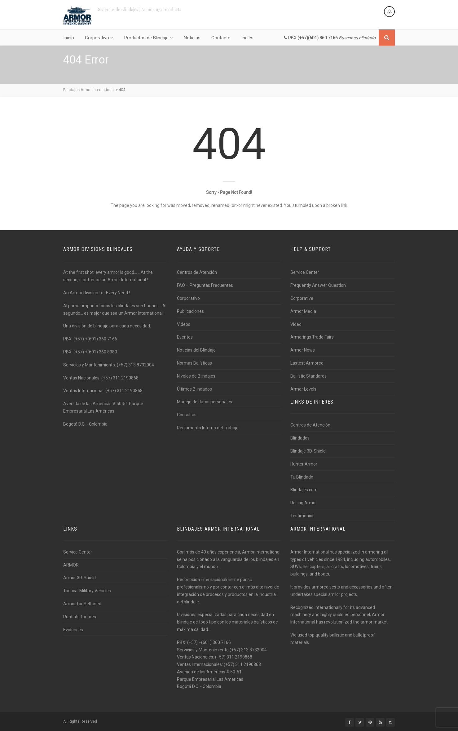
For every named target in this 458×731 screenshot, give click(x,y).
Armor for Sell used (82, 603)
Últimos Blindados (194, 389)
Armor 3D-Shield (79, 577)
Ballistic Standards (308, 376)
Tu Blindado (301, 477)
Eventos (185, 337)
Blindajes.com (304, 489)
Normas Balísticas (194, 363)
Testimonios (302, 515)
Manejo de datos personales (204, 401)
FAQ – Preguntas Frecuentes (205, 285)
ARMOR (71, 564)
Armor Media (303, 311)
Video (296, 324)
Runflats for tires (79, 616)
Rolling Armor (303, 502)
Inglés (247, 38)
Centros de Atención (197, 272)
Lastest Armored (307, 363)
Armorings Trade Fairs (312, 337)
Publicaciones (190, 311)
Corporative (301, 298)
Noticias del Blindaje (196, 350)
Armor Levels (303, 389)
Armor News (302, 350)
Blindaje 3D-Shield (308, 451)
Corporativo (99, 38)
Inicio (68, 38)
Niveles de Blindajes (196, 376)
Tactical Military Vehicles (87, 590)
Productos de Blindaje (148, 38)
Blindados (300, 438)
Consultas (186, 414)
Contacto (221, 38)
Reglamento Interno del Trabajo (208, 427)
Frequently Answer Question (318, 285)
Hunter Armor (303, 464)
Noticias (192, 38)
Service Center (304, 272)
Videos (183, 324)
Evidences (73, 629)
